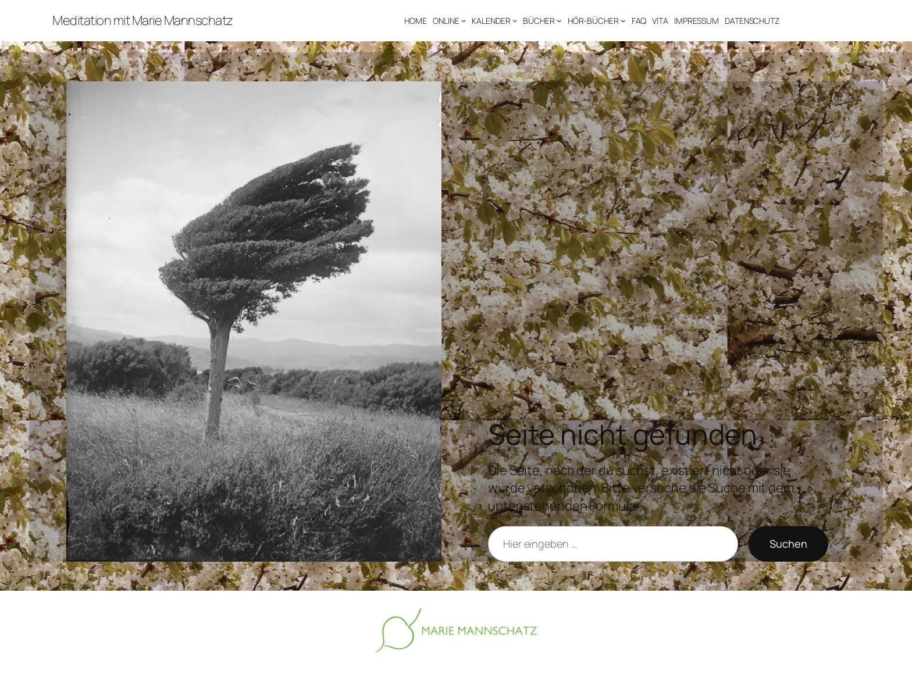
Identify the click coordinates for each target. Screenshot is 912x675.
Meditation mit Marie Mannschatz (142, 20)
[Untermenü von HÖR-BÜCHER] (623, 20)
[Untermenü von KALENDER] (514, 20)
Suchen (788, 544)
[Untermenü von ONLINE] (463, 20)
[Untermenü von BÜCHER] (559, 20)
